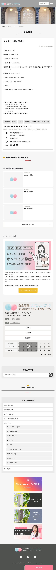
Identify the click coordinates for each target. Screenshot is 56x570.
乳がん (9, 440)
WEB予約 (39, 568)
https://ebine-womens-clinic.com (20, 141)
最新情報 (6, 410)
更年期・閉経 (11, 431)
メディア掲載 (7, 414)
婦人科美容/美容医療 (10, 418)
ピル (8, 445)
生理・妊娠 (10, 454)
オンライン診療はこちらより (28, 290)
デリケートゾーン (12, 427)
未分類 (6, 469)
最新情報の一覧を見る (28, 225)
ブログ (6, 423)
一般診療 (28, 333)
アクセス (28, 328)
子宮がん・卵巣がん (12, 449)
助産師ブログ (11, 463)
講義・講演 (7, 405)
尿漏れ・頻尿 (11, 436)
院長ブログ (10, 458)
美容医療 (28, 338)
